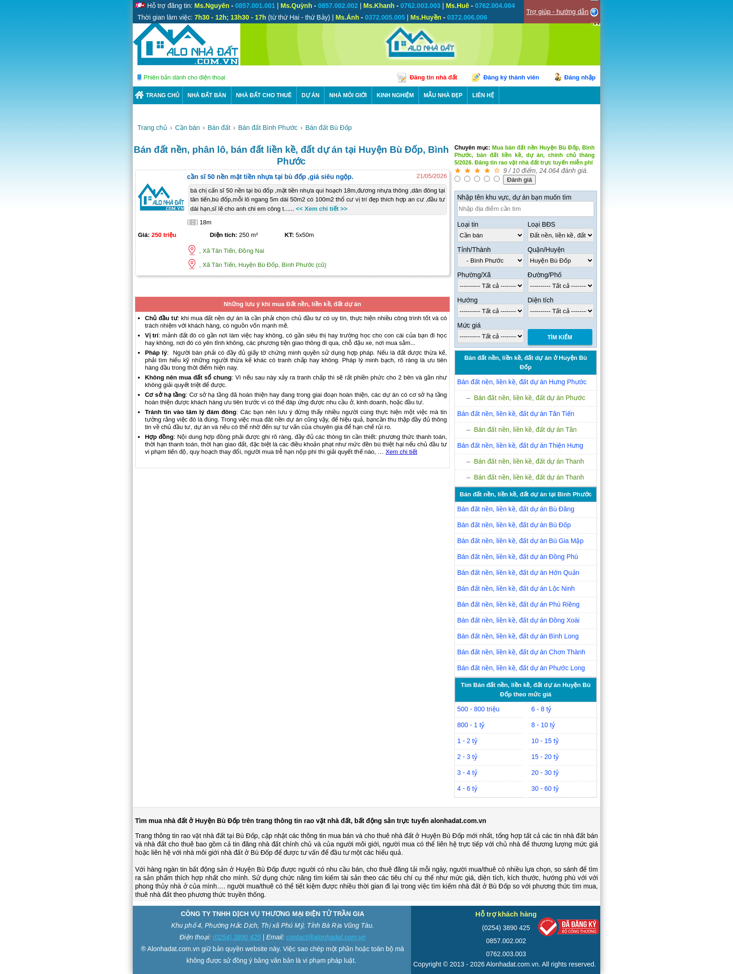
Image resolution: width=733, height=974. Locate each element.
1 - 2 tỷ (467, 741)
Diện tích (540, 300)
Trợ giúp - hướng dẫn (557, 11)
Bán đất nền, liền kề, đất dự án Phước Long (521, 668)
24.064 (549, 170)
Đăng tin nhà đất (433, 77)
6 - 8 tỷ (542, 709)
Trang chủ (163, 95)
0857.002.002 (506, 941)
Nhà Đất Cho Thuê (264, 95)
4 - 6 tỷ (467, 788)
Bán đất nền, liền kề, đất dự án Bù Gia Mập (520, 540)
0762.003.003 (506, 954)
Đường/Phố (545, 275)
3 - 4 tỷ (467, 772)
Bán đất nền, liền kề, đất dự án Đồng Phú (517, 556)
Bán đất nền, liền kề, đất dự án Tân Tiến (516, 413)
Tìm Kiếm (559, 337)
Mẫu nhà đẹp (443, 95)
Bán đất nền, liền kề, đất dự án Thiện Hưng (520, 445)
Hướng (467, 300)
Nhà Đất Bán (206, 95)
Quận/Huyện (546, 249)
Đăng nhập (580, 77)
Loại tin (467, 224)
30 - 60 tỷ (545, 788)
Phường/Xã (474, 275)
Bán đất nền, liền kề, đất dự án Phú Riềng (518, 604)
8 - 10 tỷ (543, 725)
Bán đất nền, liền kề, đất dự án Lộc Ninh (516, 588)
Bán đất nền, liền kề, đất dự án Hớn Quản (518, 572)
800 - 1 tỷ (470, 725)
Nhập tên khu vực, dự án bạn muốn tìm (514, 197)
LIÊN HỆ (483, 95)
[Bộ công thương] (568, 928)
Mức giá (469, 325)
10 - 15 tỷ (545, 741)
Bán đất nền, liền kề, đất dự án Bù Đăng (516, 509)
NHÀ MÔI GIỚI (347, 95)
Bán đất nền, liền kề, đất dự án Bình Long (518, 636)
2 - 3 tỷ (467, 756)
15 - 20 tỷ (545, 756)
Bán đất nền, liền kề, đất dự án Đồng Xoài (518, 620)
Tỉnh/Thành (474, 249)
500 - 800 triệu (478, 709)
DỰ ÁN (310, 95)
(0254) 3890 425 (237, 937)
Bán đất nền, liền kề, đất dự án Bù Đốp (514, 525)
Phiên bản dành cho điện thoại (184, 77)
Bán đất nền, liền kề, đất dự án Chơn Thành (521, 652)
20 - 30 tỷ (545, 772)
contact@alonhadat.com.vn (326, 937)
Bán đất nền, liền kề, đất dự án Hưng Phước (522, 382)
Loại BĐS (541, 224)
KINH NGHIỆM (395, 95)
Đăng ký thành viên (511, 77)
